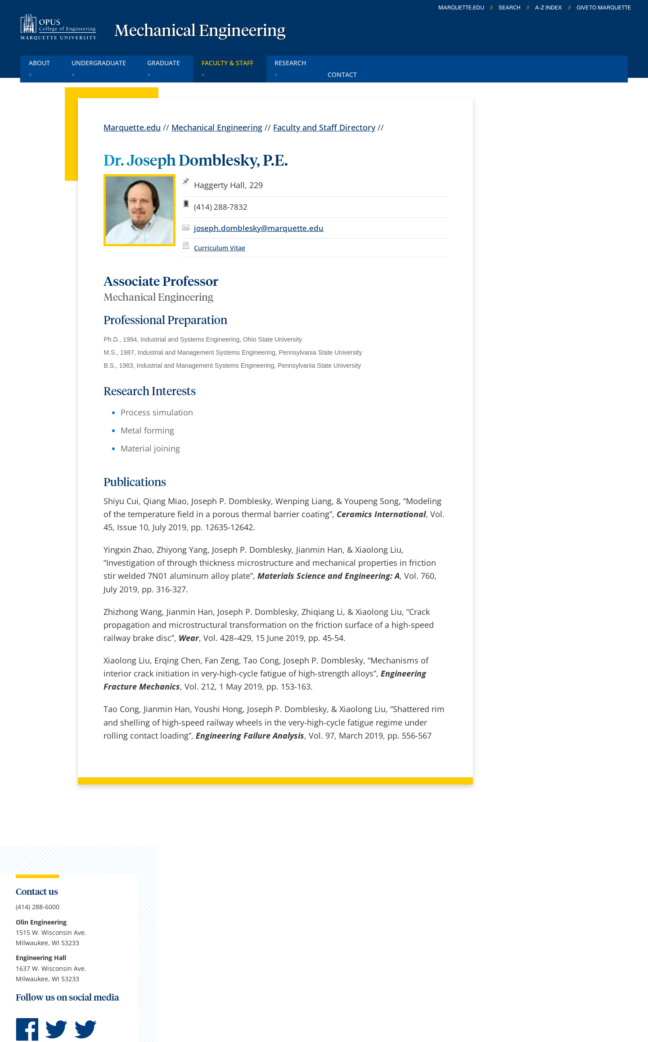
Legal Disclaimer (374, 988)
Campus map (232, 887)
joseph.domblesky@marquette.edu (259, 215)
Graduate (170, 62)
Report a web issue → (514, 933)
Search (510, 8)
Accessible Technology (573, 988)
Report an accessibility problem (535, 415)
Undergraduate (103, 62)
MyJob (326, 934)
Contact (350, 62)
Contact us (227, 911)
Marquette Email (346, 863)
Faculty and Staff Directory (324, 115)
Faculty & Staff (235, 62)
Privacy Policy (307, 988)
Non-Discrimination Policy (465, 988)
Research (299, 62)
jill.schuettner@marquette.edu (534, 451)
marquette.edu (461, 8)
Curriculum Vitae (219, 235)
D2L (322, 911)
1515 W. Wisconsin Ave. (77, 889)
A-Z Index (548, 8)
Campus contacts (240, 863)
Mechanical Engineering (199, 31)
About (42, 62)
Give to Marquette (603, 8)
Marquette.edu (132, 115)
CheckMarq (336, 887)
